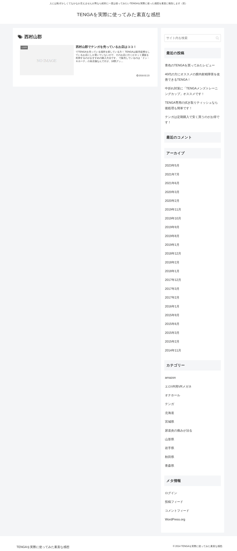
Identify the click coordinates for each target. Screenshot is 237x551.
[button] (217, 38)
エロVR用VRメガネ (178, 386)
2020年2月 (172, 200)
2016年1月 (172, 306)
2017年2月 (172, 297)
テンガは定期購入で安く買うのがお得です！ (192, 119)
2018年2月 (172, 262)
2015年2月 (172, 341)
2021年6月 (172, 183)
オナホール (172, 395)
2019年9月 (172, 227)
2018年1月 (172, 271)
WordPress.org (175, 519)
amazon (170, 377)
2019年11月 (173, 209)
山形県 (169, 439)
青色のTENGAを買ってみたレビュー (190, 65)
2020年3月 (172, 192)
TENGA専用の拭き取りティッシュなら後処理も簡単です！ (191, 105)
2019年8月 (172, 236)
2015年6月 (172, 324)
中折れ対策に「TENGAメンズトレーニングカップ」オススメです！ (191, 91)
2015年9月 (172, 315)
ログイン (171, 493)
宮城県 (169, 421)
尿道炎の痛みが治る (178, 430)
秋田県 (169, 457)
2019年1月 (172, 244)
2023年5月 (172, 165)
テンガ (169, 404)
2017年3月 (172, 288)
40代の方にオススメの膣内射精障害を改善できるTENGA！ (192, 77)
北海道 (169, 413)
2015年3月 (172, 332)
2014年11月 (173, 350)
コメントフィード (177, 510)
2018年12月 (173, 253)
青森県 (169, 465)
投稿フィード (174, 501)
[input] (192, 38)
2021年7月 (172, 174)
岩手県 (169, 448)
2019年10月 (173, 218)
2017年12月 (173, 280)
